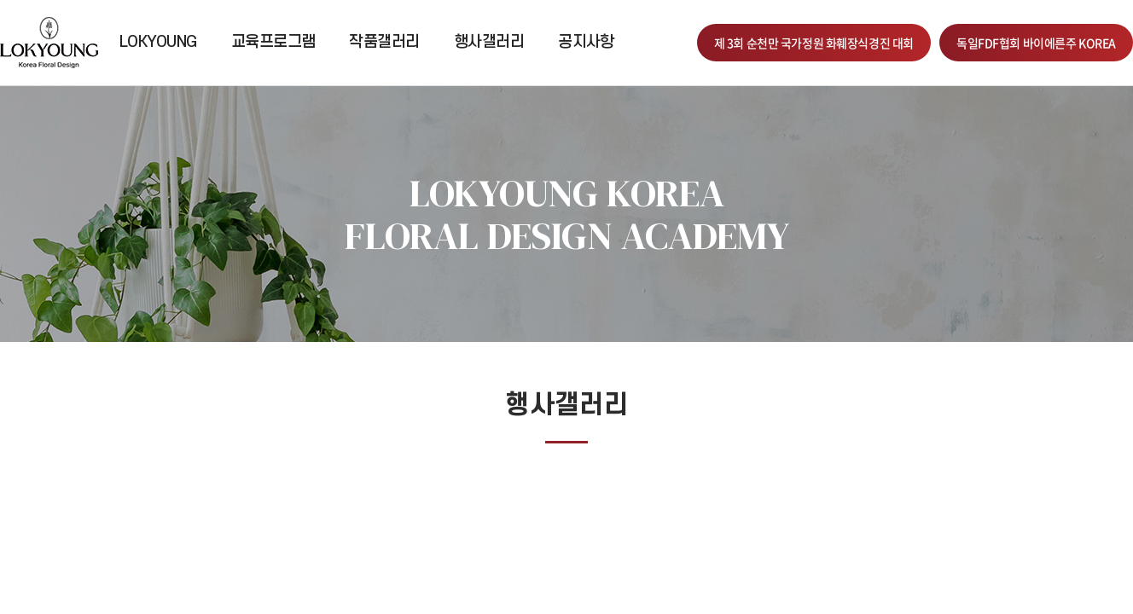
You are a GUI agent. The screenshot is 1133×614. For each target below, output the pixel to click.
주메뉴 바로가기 (0, 0)
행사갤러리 (489, 42)
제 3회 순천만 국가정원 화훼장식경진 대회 (814, 42)
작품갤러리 (384, 42)
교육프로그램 (273, 42)
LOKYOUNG (158, 42)
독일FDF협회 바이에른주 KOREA (1036, 42)
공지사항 (586, 42)
